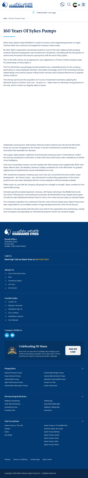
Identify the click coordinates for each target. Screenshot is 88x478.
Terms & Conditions (20, 459)
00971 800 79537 (42, 260)
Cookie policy (35, 459)
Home (5, 18)
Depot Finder (47, 459)
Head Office (11, 239)
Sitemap (7, 459)
